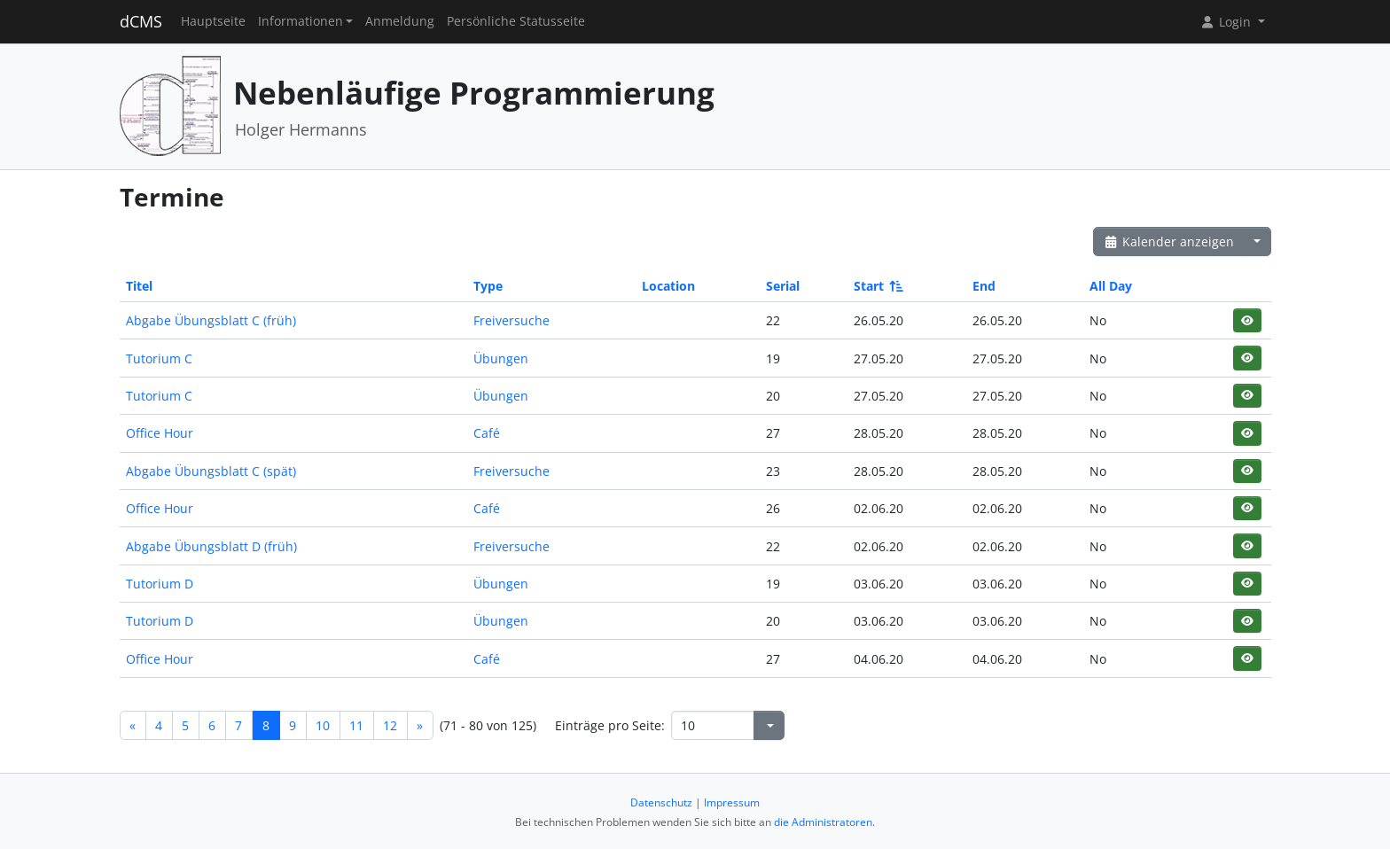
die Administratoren (823, 822)
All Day (1110, 285)
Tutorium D (159, 583)
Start (877, 286)
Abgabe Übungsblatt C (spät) (211, 471)
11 (356, 725)
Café (486, 432)
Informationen (300, 21)
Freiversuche (511, 320)
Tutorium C (159, 358)
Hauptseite (213, 21)
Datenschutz (661, 802)
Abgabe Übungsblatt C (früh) (211, 320)
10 (323, 725)
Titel (139, 285)
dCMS (141, 21)
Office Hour (159, 432)
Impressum (732, 802)
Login (1226, 21)
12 (390, 725)
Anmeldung (399, 21)
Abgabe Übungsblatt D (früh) (211, 546)
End (984, 285)
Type (488, 285)
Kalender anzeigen (1169, 241)
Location (668, 285)
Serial (783, 285)
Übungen (500, 358)
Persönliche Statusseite (516, 21)
